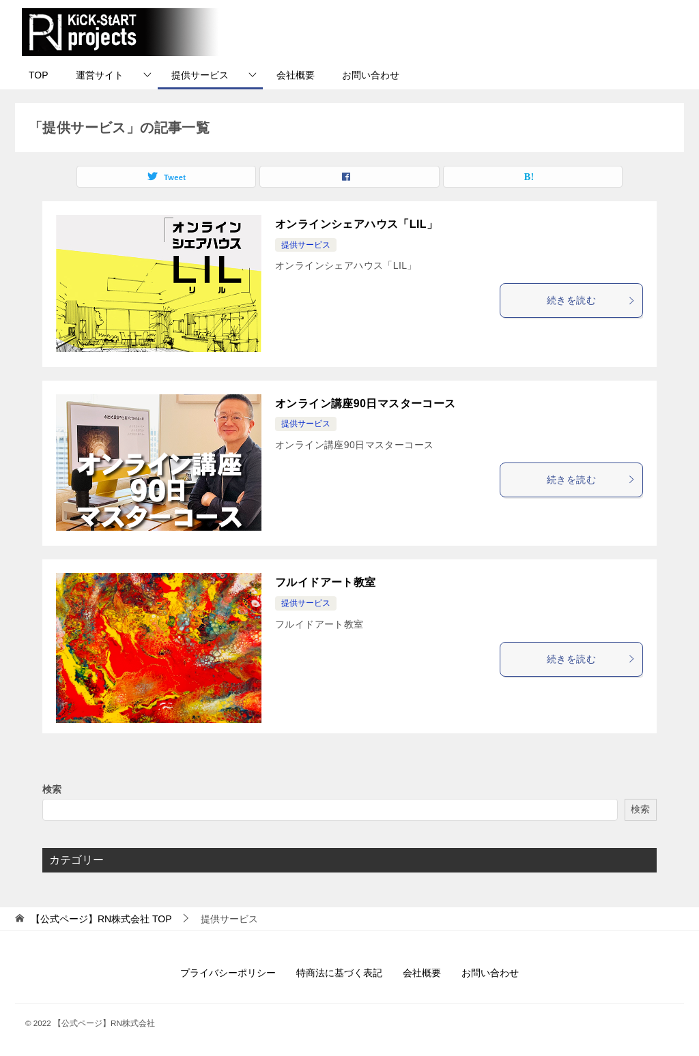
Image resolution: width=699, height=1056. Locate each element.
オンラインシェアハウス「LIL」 (356, 224)
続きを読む (591, 300)
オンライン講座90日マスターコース (365, 403)
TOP (38, 75)
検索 (51, 789)
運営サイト (100, 75)
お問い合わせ (370, 75)
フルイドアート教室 (325, 582)
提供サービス (200, 75)
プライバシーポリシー (228, 972)
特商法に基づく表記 (339, 972)
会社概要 (295, 75)
